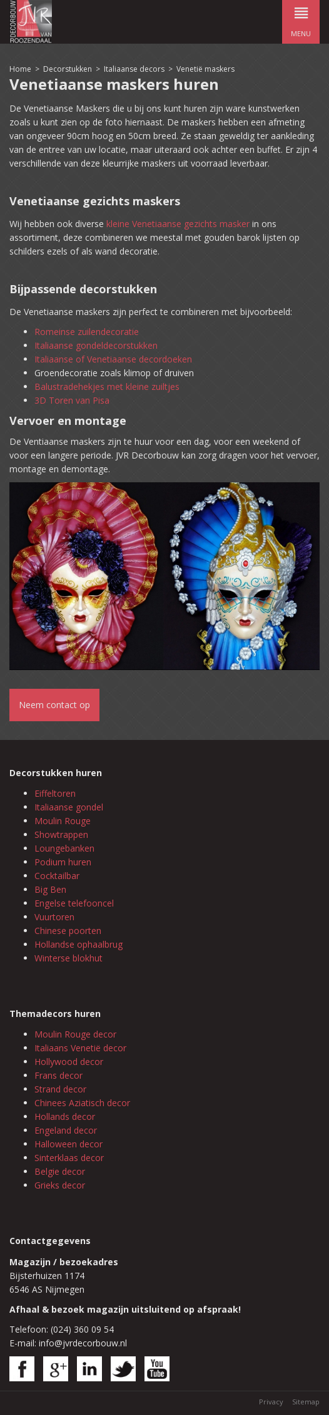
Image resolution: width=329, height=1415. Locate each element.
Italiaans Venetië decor (80, 1048)
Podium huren (62, 862)
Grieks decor (59, 1185)
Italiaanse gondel (68, 807)
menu (301, 19)
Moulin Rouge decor (75, 1034)
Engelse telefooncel (74, 903)
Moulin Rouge (62, 821)
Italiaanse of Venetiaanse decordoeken (113, 359)
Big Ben (50, 889)
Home (20, 69)
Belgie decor (59, 1171)
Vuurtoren (54, 917)
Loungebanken (64, 848)
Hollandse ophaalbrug (78, 944)
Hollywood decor (68, 1061)
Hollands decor (64, 1116)
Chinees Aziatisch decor (82, 1103)
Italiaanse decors (134, 69)
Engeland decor (65, 1130)
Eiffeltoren (55, 793)
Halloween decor (68, 1144)
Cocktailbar (56, 876)
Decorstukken (67, 69)
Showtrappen (61, 834)
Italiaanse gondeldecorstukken (96, 345)
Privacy (271, 1401)
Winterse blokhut (68, 958)
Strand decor (60, 1089)
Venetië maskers (205, 69)
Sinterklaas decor (69, 1158)
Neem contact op (54, 705)
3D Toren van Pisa (71, 400)
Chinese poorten (67, 930)
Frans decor (58, 1075)
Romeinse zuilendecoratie (86, 332)
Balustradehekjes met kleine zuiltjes (107, 386)
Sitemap (306, 1401)
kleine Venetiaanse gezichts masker (178, 224)
